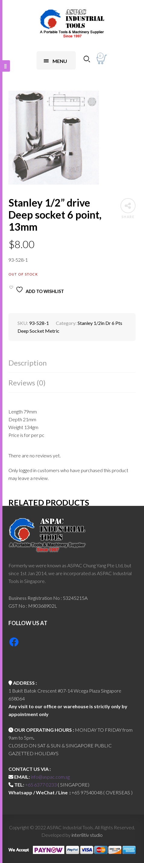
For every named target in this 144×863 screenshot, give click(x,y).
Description (27, 362)
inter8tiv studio (87, 835)
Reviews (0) (27, 382)
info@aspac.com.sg (50, 777)
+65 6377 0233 (41, 784)
